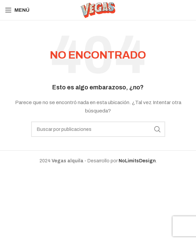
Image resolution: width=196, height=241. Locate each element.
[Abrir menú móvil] (17, 10)
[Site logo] (98, 9)
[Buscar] (98, 129)
